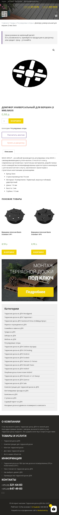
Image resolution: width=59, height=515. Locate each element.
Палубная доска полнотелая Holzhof (18, 372)
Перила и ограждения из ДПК (15, 325)
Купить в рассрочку (15, 143)
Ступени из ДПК (10, 398)
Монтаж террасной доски (13, 447)
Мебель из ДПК (10, 339)
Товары (12, 23)
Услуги (4, 1)
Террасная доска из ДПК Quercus (16, 380)
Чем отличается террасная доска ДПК (18, 469)
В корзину (16, 121)
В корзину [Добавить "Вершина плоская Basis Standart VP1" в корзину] (9, 252)
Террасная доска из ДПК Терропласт (18, 317)
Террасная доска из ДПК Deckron (16, 354)
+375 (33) (31, 7)
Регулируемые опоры (25, 23)
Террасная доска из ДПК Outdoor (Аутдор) (20, 347)
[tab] (9, 152)
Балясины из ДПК (10, 394)
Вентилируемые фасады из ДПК (16, 391)
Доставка (11, 1)
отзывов (35, 507)
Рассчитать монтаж (16, 135)
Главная (5, 23)
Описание (9, 152)
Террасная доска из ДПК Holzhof (16, 369)
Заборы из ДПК (10, 336)
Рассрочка (18, 1)
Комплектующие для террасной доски (18, 444)
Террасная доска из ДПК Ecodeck (16, 358)
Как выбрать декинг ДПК (13, 472)
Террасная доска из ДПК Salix (15, 383)
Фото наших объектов (12, 454)
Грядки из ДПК (9, 332)
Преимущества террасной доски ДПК (18, 476)
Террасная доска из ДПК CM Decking (18, 350)
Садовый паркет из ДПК (13, 402)
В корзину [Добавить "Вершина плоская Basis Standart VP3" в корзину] (38, 252)
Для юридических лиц (31, 1)
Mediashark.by (42, 510)
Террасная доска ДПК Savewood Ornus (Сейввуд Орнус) (25, 321)
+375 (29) (49, 7)
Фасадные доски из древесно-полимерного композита (25, 405)
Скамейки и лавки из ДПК (13, 328)
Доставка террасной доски (14, 451)
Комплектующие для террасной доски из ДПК (21, 387)
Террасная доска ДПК (12, 441)
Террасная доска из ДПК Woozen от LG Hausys (22, 376)
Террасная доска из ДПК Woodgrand (18, 314)
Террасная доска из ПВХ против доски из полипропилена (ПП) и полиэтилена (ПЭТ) (28, 464)
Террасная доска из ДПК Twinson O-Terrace (20, 361)
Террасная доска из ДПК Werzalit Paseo (19, 365)
